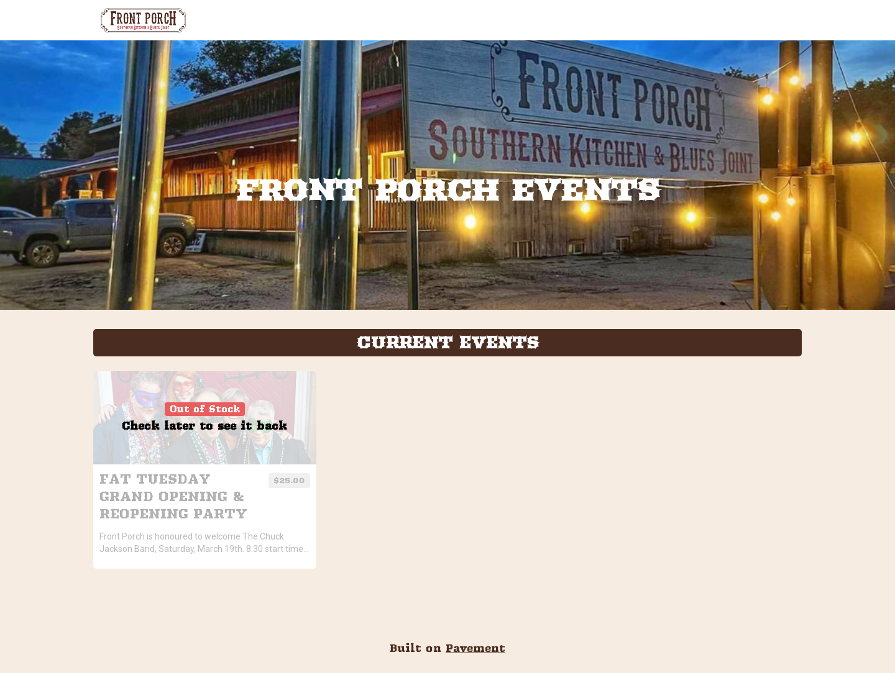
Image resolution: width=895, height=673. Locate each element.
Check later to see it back (204, 426)
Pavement (475, 648)
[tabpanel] (447, 466)
